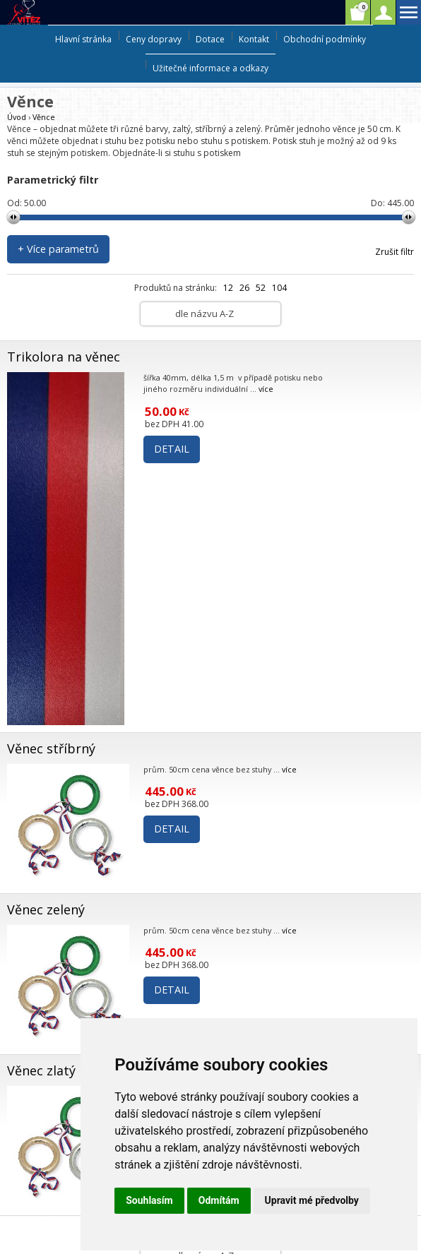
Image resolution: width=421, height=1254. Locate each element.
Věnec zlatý (41, 1070)
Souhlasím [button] (149, 1200)
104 (279, 288)
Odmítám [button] (218, 1200)
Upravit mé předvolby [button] (312, 1200)
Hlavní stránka (83, 39)
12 (228, 288)
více (266, 388)
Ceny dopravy (154, 39)
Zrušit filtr (394, 252)
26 (244, 288)
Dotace (210, 39)
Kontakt (254, 39)
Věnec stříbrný (51, 748)
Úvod (16, 117)
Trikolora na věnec (63, 356)
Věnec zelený (46, 909)
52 (261, 288)
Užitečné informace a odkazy (210, 68)
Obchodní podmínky (324, 39)
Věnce (43, 117)
